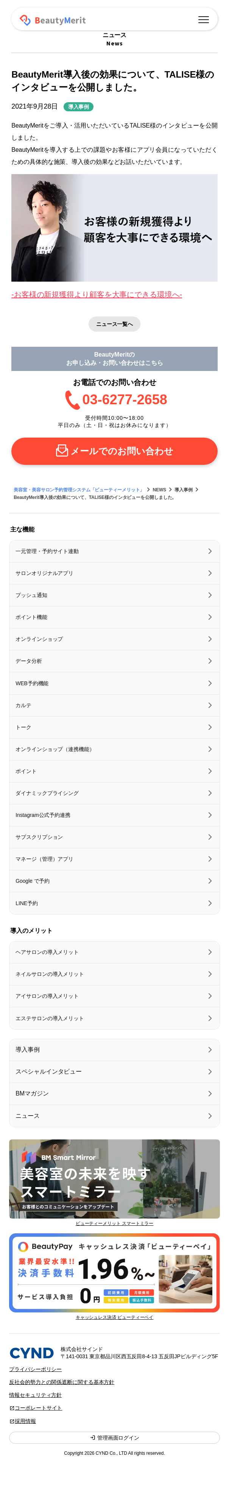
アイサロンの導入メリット (47, 996)
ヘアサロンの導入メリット (47, 952)
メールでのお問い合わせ (121, 451)
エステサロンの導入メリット (50, 1018)
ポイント (26, 771)
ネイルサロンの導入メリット (50, 974)
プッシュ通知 (31, 595)
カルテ (23, 705)
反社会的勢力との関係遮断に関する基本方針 (61, 1382)
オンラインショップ (39, 639)
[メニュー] (203, 18)
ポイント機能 (31, 617)
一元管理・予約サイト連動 (47, 551)
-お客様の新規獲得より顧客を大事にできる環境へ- (96, 294)
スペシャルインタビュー (49, 1071)
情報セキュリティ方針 (35, 1395)
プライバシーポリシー (35, 1369)
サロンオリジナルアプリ (44, 573)
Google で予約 (33, 881)
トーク (23, 727)
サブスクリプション (39, 837)
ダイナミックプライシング (47, 793)
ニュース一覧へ (114, 324)
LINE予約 (27, 903)
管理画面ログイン (114, 1438)
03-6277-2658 (125, 399)
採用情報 (25, 1421)
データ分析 (29, 661)
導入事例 (78, 107)
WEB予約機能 (32, 683)
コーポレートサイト (38, 1407)
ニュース (28, 1116)
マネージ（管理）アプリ (44, 859)
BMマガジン (32, 1093)
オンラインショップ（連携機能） (55, 749)
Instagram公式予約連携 (43, 815)
